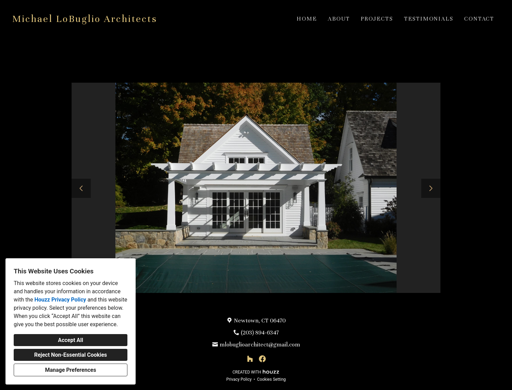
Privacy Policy (239, 379)
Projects (377, 18)
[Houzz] (250, 359)
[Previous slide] (81, 188)
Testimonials (428, 18)
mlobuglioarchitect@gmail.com (260, 344)
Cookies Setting (271, 379)
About (339, 18)
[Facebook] (262, 359)
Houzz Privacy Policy (60, 299)
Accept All (70, 340)
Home (307, 18)
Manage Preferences (70, 370)
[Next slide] (430, 188)
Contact (479, 18)
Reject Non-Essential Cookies (70, 355)
